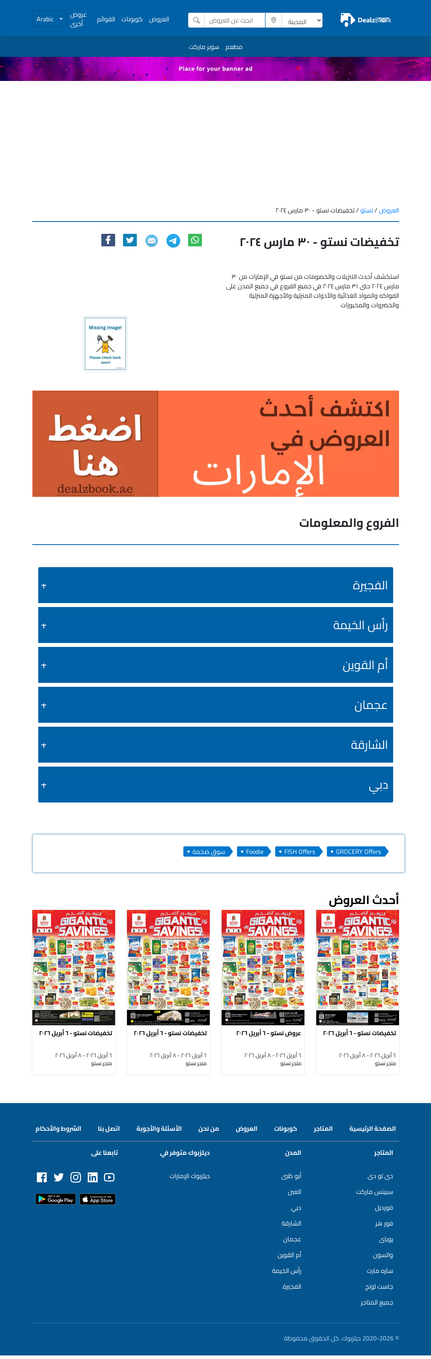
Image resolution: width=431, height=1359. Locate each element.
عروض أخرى (78, 19)
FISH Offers (299, 851)
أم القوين (365, 665)
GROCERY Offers (358, 851)
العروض (159, 19)
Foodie (254, 851)
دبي (378, 784)
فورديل (384, 1211)
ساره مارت (380, 1274)
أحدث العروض (364, 900)
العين (294, 1195)
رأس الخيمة (360, 625)
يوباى (386, 1242)
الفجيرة (370, 585)
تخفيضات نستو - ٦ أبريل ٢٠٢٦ (75, 1036)
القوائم (106, 19)
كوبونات (132, 19)
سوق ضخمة (208, 851)
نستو (366, 210)
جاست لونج (379, 1290)
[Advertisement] (215, 140)
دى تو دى (380, 1179)
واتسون (383, 1258)
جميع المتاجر (377, 1306)
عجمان (371, 705)
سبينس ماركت (374, 1195)
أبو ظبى (291, 1179)
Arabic (46, 19)
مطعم (234, 47)
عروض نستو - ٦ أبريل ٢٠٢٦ (268, 1036)
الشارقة (369, 744)
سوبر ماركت (204, 47)
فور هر (384, 1227)
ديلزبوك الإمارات (190, 1179)
